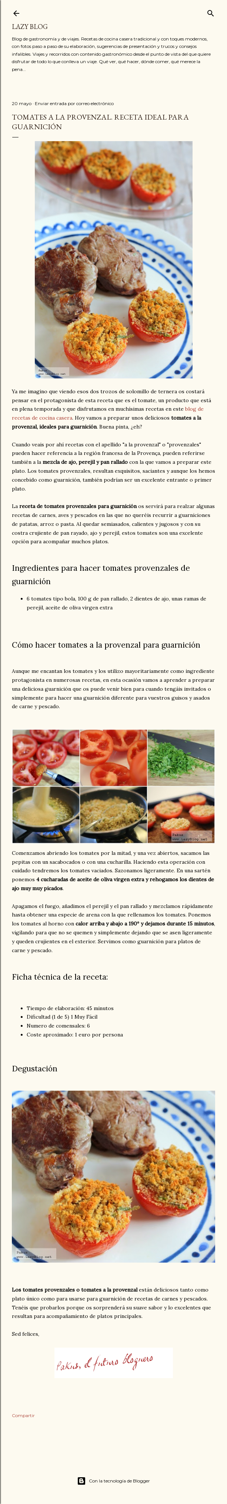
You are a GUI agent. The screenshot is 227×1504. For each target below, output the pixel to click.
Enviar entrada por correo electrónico (74, 103)
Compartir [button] (23, 1415)
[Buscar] (210, 11)
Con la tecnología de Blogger (113, 1481)
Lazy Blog (30, 26)
